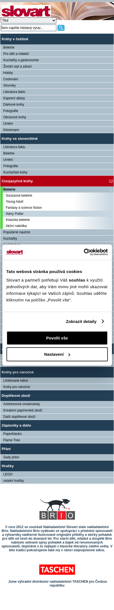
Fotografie (10, 111)
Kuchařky (10, 238)
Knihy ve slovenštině (20, 139)
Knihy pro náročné (18, 372)
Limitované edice (15, 380)
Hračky (8, 466)
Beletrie (9, 47)
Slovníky (9, 85)
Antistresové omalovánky (21, 404)
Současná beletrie (19, 195)
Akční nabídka (16, 226)
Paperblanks (12, 434)
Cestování (10, 79)
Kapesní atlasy (14, 98)
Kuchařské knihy (15, 172)
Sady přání (11, 457)
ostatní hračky (13, 481)
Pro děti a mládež (16, 54)
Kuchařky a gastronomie (21, 60)
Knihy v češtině (15, 39)
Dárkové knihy (13, 104)
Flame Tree (11, 440)
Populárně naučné (16, 232)
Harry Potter (15, 214)
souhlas (78, 280)
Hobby (8, 73)
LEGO (7, 474)
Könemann (11, 130)
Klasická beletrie (18, 220)
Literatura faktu (14, 92)
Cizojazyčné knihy (17, 181)
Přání (6, 449)
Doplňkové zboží (16, 396)
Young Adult (14, 202)
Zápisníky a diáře (16, 425)
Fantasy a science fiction (24, 208)
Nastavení (57, 354)
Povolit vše (57, 338)
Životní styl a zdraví (17, 66)
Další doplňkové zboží (19, 417)
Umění (8, 123)
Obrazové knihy (14, 117)
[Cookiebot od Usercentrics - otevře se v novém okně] (84, 252)
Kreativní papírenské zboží (22, 410)
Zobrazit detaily (81, 321)
